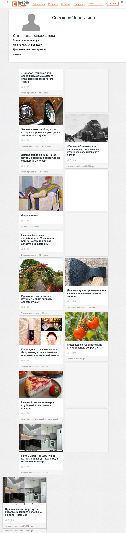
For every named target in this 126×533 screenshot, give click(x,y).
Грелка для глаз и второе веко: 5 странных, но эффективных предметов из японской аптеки (40, 352)
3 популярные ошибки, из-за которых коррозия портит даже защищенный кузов (40, 132)
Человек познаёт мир (30, 146)
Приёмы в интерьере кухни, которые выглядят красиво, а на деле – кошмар (39, 458)
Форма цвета (29, 215)
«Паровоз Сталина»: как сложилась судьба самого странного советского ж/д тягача (37, 77)
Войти (113, 3)
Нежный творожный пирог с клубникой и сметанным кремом (38, 405)
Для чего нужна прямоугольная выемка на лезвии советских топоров (86, 293)
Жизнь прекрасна (28, 93)
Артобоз (24, 226)
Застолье (71, 359)
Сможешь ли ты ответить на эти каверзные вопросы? (84, 346)
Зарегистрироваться (97, 3)
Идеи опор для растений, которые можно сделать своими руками (36, 299)
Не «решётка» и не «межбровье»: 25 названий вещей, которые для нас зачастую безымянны (37, 239)
